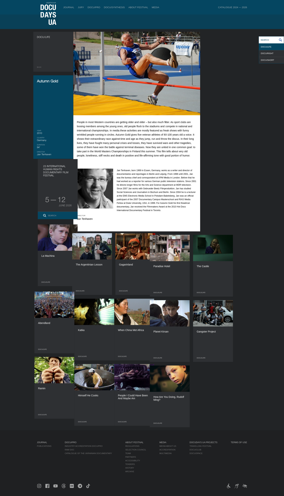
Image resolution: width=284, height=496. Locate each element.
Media (155, 7)
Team (128, 453)
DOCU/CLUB (195, 450)
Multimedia (165, 453)
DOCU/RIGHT (267, 53)
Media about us (167, 446)
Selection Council (135, 450)
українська (51, 2)
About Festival (138, 7)
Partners (130, 457)
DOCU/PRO (93, 7)
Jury (81, 7)
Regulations (132, 446)
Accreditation (167, 450)
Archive (129, 471)
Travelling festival (201, 446)
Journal (68, 7)
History (129, 468)
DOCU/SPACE (196, 453)
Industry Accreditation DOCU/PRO (84, 446)
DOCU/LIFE (266, 47)
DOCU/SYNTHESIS (114, 7)
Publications (44, 446)
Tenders (130, 464)
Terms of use (239, 442)
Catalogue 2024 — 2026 (232, 7)
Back (39, 67)
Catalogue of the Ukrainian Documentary (88, 453)
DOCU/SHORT (267, 60)
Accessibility (132, 461)
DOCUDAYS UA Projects (204, 442)
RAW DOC (69, 450)
